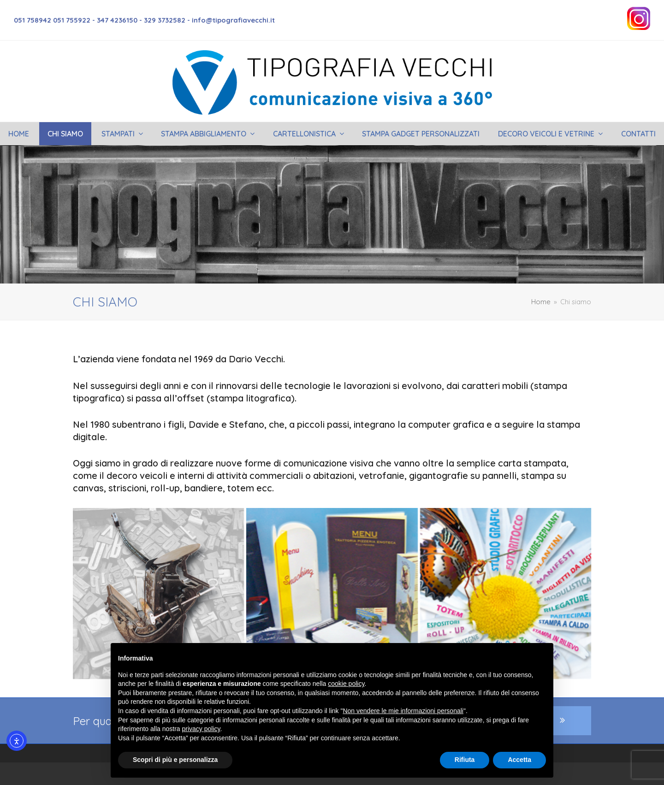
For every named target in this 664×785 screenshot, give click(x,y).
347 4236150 (117, 20)
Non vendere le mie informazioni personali (403, 710)
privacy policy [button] (201, 728)
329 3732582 (164, 20)
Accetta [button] (519, 759)
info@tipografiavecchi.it (233, 20)
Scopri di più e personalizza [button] (175, 759)
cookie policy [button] (346, 683)
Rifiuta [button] (465, 759)
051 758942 (33, 20)
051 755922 (71, 20)
